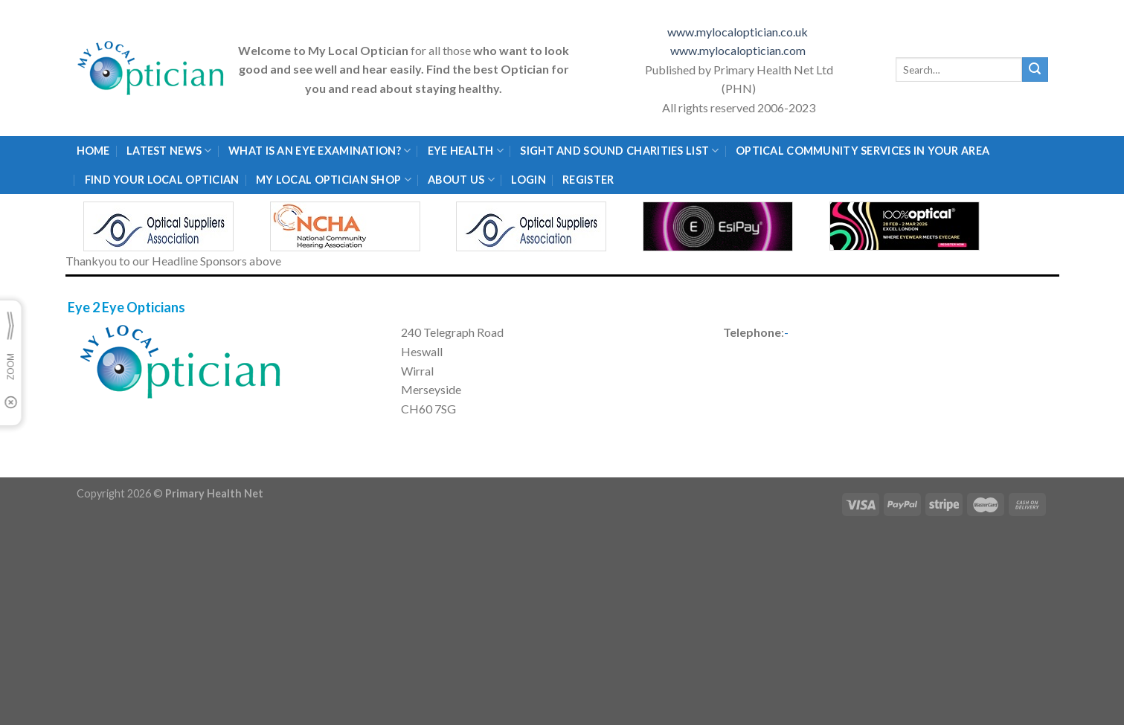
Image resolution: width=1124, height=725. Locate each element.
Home (93, 150)
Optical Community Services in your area (862, 150)
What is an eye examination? (319, 151)
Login (528, 179)
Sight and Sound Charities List (619, 151)
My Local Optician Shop (333, 180)
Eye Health (466, 151)
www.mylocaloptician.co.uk (738, 32)
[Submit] (1034, 70)
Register (588, 179)
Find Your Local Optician (162, 179)
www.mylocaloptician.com (739, 50)
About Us (461, 180)
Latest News (169, 151)
